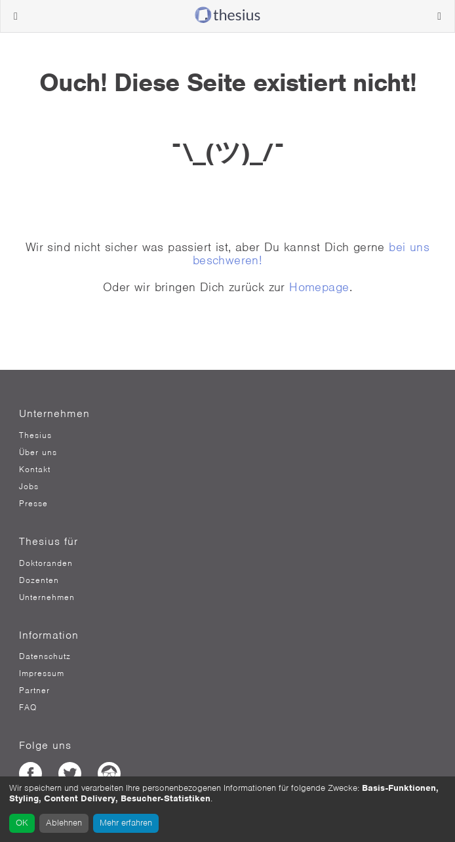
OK (22, 822)
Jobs (29, 486)
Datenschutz (45, 656)
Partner (34, 690)
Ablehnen (64, 822)
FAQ (28, 707)
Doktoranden (46, 563)
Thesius (35, 435)
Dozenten (39, 580)
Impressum (41, 673)
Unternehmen (47, 597)
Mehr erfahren (126, 822)
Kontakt (34, 469)
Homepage (319, 286)
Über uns (38, 452)
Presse (33, 503)
